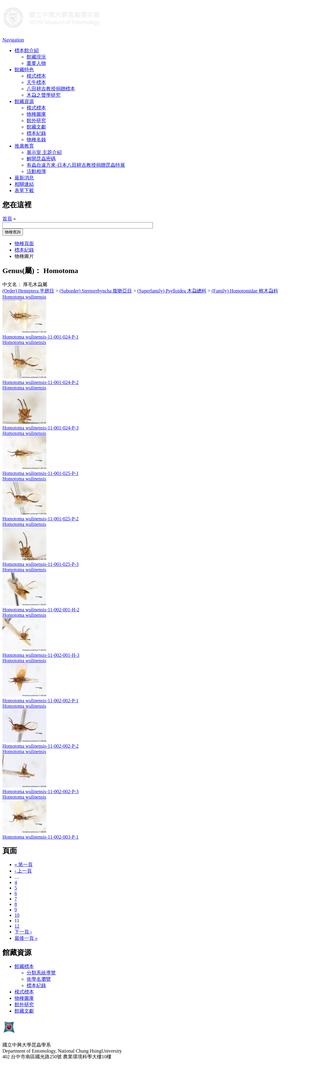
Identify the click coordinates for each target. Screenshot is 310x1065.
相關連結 (24, 184)
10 (17, 915)
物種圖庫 (36, 114)
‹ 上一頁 (23, 870)
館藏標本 (24, 966)
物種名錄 (36, 139)
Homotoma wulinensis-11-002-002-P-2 (40, 746)
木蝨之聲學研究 (44, 95)
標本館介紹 (27, 50)
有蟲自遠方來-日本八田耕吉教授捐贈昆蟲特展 (76, 165)
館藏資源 (24, 101)
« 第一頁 (24, 864)
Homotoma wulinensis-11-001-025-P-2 (40, 518)
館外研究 (36, 120)
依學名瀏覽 (39, 979)
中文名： (12, 284)
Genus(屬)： (21, 271)
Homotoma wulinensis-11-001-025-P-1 (40, 473)
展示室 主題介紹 (44, 152)
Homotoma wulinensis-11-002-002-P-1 (40, 700)
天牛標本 (36, 82)
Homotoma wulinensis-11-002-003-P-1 (40, 837)
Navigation (13, 39)
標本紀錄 (36, 133)
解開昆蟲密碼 (41, 158)
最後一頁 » (26, 938)
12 (17, 926)
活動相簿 (36, 171)
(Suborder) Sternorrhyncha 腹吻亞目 (96, 290)
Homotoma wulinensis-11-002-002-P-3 (40, 791)
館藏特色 (24, 69)
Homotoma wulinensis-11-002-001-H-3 (40, 655)
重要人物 (36, 63)
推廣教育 (24, 146)
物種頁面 (24, 243)
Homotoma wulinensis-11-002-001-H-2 (40, 609)
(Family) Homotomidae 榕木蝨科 (245, 290)
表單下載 (24, 190)
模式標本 (36, 75)
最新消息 (24, 177)
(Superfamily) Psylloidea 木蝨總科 (171, 290)
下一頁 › (23, 931)
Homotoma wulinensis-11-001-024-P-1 (40, 336)
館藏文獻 (36, 126)
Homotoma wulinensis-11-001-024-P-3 (40, 427)
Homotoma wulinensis (24, 296)
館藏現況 (36, 56)
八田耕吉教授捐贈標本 (51, 88)
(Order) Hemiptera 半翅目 (28, 290)
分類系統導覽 (41, 972)
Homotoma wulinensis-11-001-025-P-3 (40, 564)
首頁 (7, 218)
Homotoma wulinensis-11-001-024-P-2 (40, 382)
